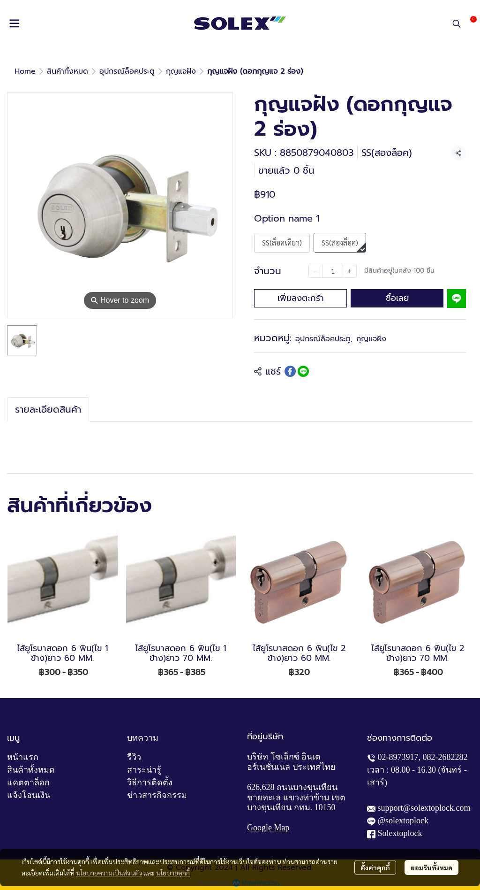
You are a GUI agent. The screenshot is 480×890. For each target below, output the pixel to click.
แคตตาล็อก (28, 782)
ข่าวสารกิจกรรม (157, 795)
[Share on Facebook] (290, 371)
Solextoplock (400, 833)
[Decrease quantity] (315, 270)
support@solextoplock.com (424, 808)
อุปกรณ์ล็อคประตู (127, 71)
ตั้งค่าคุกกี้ (375, 867)
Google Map (268, 827)
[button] (456, 23)
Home (25, 71)
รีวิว (134, 757)
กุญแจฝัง (181, 71)
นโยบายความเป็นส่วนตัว (109, 872)
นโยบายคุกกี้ (173, 872)
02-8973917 (398, 757)
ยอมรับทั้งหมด (431, 867)
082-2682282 (445, 757)
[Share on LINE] (303, 371)
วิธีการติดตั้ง (149, 782)
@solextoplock (403, 820)
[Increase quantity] (349, 270)
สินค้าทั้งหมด (67, 71)
